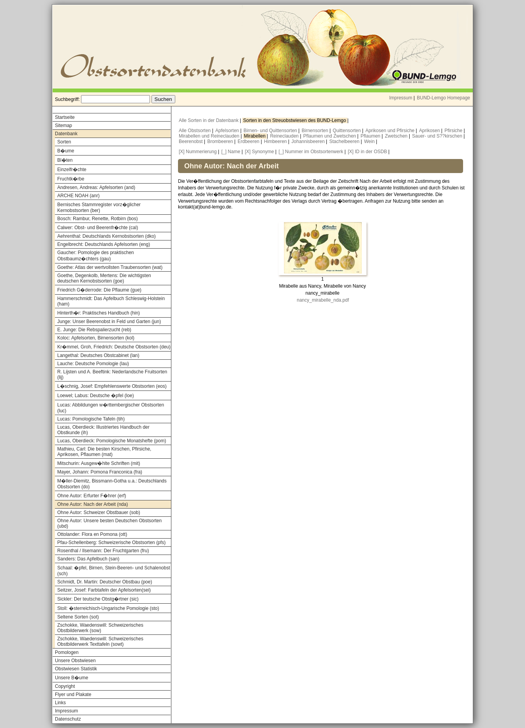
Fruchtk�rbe (70, 179)
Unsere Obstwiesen (75, 660)
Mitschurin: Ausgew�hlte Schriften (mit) (98, 463)
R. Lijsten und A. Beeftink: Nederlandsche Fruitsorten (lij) (112, 374)
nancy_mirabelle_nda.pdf (323, 300)
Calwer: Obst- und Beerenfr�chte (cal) (97, 227)
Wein (370, 141)
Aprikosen (430, 130)
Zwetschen (397, 136)
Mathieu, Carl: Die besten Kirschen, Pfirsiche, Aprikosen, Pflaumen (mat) (104, 451)
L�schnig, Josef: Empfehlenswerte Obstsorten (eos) (112, 386)
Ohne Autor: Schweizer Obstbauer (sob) (98, 512)
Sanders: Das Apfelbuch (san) (88, 559)
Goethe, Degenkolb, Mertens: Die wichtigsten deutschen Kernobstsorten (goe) (104, 278)
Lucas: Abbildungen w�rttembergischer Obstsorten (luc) (110, 407)
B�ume (65, 151)
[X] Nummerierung (198, 151)
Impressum (400, 98)
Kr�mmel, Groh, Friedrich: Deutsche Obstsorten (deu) (114, 347)
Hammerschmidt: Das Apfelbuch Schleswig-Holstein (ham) (111, 301)
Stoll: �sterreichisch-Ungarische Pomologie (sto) (108, 608)
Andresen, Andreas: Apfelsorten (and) (96, 187)
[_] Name (230, 151)
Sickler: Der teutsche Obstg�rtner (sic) (98, 599)
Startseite (65, 117)
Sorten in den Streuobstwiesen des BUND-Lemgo (295, 120)
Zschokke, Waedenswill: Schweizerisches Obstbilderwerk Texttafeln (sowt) (100, 641)
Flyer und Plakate (73, 694)
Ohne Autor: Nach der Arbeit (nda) (92, 504)
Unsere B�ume (71, 677)
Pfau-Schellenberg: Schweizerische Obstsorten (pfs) (111, 542)
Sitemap (63, 125)
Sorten (64, 142)
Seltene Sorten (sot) (78, 617)
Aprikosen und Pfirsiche (390, 130)
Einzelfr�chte (71, 169)
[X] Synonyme (259, 151)
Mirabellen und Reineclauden (210, 136)
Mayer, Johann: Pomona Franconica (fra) (99, 472)
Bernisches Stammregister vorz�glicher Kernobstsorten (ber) (99, 207)
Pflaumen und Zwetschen (330, 136)
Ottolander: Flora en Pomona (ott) (92, 534)
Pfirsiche (453, 130)
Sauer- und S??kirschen (437, 136)
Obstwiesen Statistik (76, 668)
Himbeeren (276, 141)
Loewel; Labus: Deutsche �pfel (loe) (95, 395)
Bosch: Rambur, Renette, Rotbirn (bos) (97, 218)
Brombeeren (220, 141)
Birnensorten (315, 130)
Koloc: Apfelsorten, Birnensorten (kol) (95, 338)
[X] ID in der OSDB (367, 151)
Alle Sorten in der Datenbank (209, 120)
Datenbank (66, 133)
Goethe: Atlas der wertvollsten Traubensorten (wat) (109, 267)
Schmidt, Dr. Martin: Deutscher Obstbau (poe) (104, 582)
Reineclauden (285, 136)
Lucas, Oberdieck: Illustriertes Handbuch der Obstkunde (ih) (103, 429)
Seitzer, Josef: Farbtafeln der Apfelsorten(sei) (104, 590)
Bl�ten (64, 160)
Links (60, 702)
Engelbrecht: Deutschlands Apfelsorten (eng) (103, 244)
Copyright (65, 686)
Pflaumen (371, 136)
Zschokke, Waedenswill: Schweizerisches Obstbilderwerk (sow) (100, 627)
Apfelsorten (227, 130)
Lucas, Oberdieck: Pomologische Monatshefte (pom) (111, 441)
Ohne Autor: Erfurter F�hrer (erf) (91, 495)
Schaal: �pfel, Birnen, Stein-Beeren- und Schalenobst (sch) (113, 570)
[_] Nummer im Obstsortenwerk (310, 151)
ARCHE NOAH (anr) (78, 195)
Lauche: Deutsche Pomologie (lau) (93, 363)
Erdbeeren (249, 141)
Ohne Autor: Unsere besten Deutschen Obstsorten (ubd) (109, 523)
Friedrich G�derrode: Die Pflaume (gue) (99, 290)
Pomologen (67, 652)
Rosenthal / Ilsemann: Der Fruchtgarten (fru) (103, 550)
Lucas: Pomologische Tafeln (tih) (91, 419)
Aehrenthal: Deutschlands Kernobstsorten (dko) (106, 236)
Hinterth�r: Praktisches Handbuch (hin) (98, 313)
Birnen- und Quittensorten (270, 130)
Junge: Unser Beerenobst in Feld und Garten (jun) (109, 321)
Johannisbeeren (308, 141)
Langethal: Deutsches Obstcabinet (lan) (98, 355)
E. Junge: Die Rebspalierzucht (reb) (94, 329)
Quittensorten (347, 130)
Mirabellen (255, 136)
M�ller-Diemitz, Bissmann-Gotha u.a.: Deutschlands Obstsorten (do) (112, 483)
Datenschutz (68, 719)
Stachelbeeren (345, 141)
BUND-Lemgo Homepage (443, 98)
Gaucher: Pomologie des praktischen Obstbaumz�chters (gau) (95, 256)
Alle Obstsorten (195, 130)
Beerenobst (191, 141)
